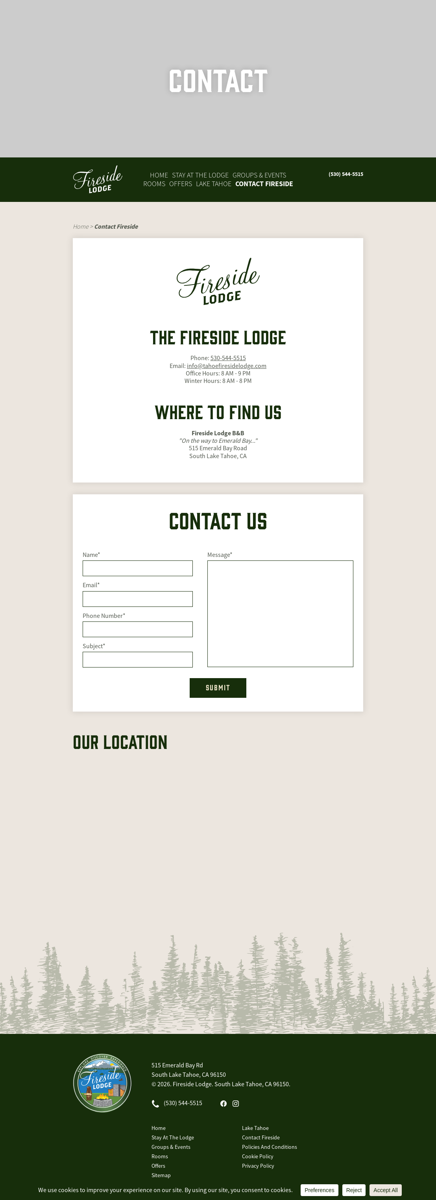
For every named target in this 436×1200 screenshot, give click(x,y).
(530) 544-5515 (346, 174)
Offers (180, 183)
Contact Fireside (264, 184)
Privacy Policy (258, 1165)
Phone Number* (104, 616)
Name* (91, 555)
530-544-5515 (228, 358)
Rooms (154, 183)
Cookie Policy (257, 1156)
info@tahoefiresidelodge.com (226, 366)
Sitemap (161, 1175)
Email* (91, 585)
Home (159, 175)
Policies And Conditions (269, 1146)
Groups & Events (259, 175)
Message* (220, 555)
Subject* (94, 646)
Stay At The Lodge (200, 175)
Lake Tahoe (213, 183)
